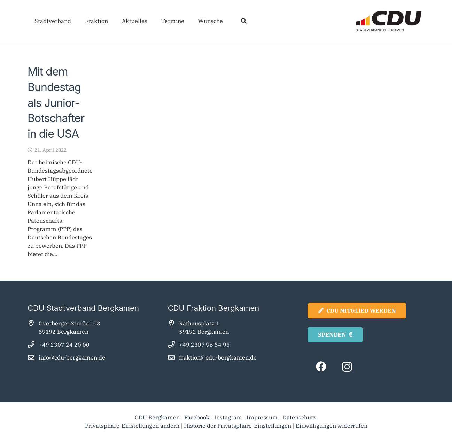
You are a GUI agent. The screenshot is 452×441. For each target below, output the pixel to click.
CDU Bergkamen (157, 417)
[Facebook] (321, 367)
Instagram (228, 417)
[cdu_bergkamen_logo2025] (369, 21)
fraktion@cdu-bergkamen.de (218, 357)
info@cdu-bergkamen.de (72, 357)
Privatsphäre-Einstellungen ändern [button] (132, 425)
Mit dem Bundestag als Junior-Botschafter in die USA (56, 103)
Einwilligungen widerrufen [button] (331, 425)
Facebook (197, 417)
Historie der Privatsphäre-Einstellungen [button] (237, 425)
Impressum (262, 417)
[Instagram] (347, 367)
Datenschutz (299, 417)
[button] (243, 21)
